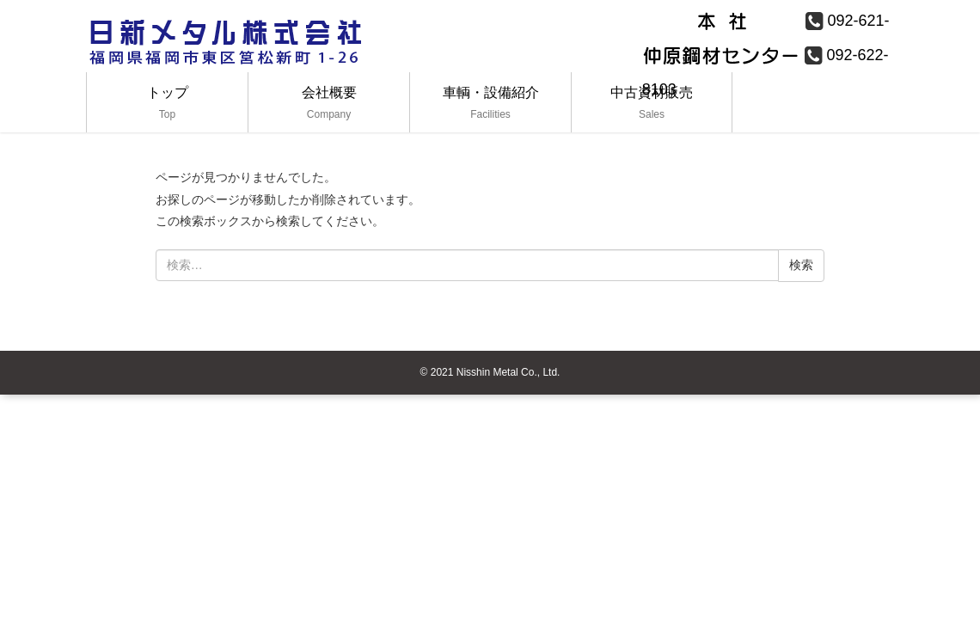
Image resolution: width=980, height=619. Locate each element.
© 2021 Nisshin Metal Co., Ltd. (490, 372)
